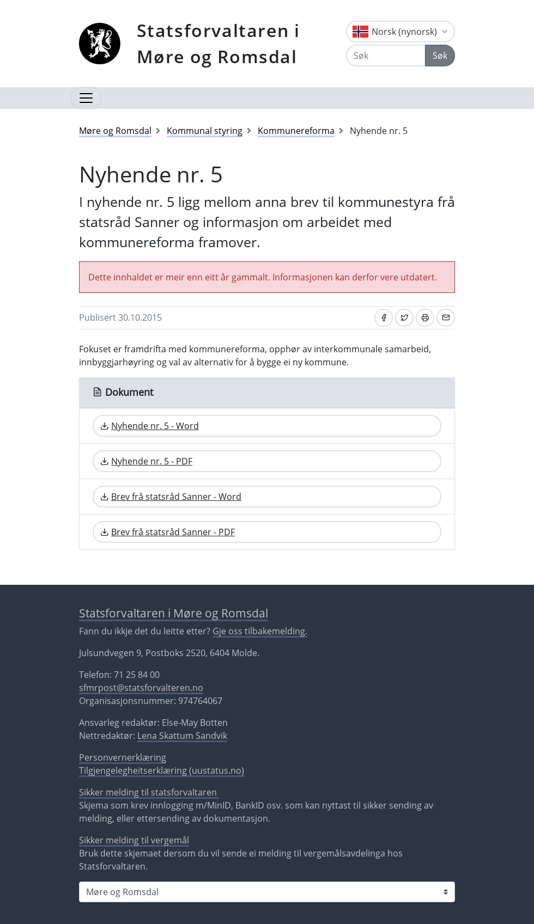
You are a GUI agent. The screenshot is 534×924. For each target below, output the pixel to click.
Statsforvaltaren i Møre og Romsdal (218, 43)
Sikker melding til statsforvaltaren (149, 792)
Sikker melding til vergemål (134, 840)
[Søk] (386, 55)
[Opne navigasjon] (86, 98)
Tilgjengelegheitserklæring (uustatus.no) (161, 770)
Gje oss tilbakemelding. (260, 631)
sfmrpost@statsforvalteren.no (141, 688)
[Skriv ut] (425, 318)
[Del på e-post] (445, 318)
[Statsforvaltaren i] (267, 892)
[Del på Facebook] (383, 318)
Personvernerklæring (122, 757)
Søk (440, 56)
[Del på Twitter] (404, 318)
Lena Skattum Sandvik (182, 736)
